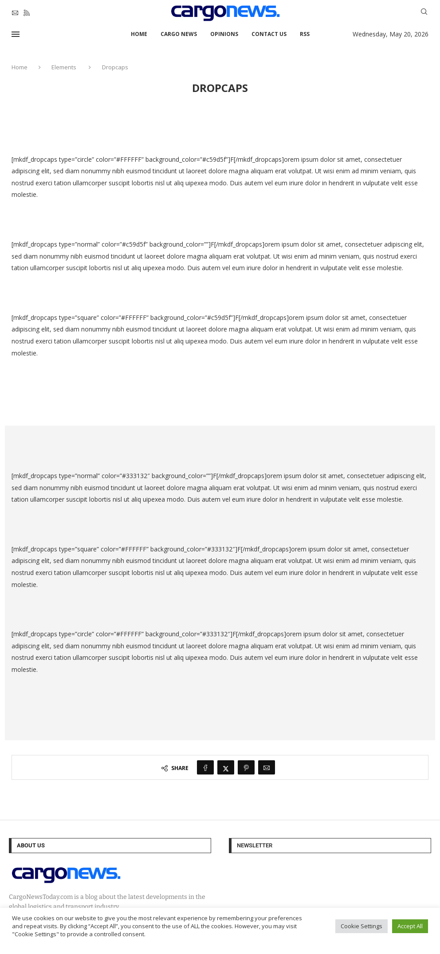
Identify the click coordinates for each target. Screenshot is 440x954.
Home (139, 34)
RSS (305, 34)
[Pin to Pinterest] (246, 767)
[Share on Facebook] (205, 767)
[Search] (424, 12)
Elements (63, 67)
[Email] (15, 12)
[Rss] (26, 12)
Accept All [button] (410, 926)
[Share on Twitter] (225, 767)
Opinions (224, 34)
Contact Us (269, 34)
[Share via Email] (266, 767)
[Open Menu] (16, 34)
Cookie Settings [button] (361, 926)
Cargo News (179, 34)
